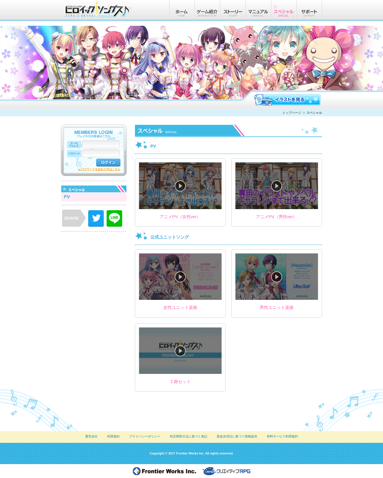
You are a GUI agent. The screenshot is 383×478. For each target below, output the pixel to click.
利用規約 (113, 436)
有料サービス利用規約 (282, 436)
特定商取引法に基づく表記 (188, 436)
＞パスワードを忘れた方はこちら (99, 169)
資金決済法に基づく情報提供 (237, 436)
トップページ (291, 112)
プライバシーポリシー (144, 436)
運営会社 (91, 436)
